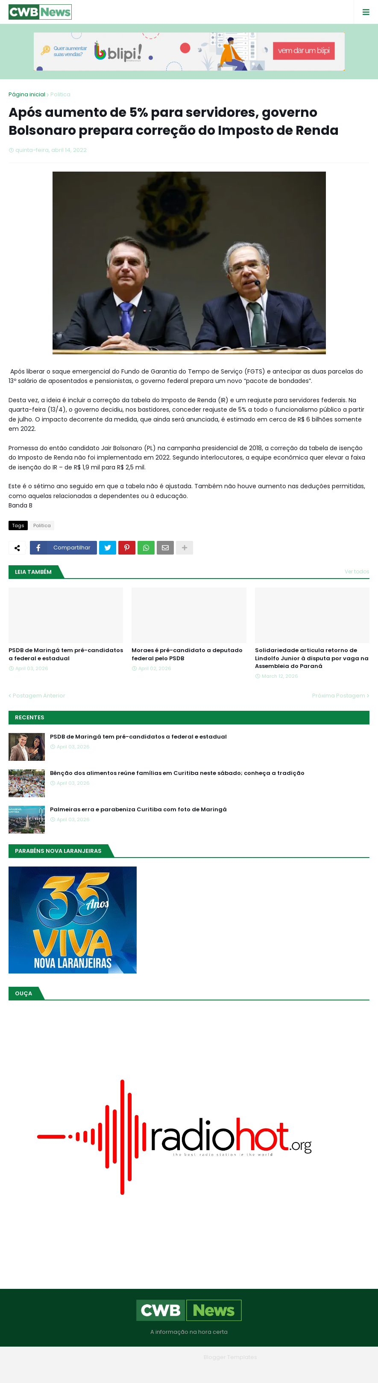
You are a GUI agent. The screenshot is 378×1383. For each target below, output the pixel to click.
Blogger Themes (177, 1357)
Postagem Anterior (39, 696)
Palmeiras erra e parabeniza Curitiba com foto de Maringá (138, 809)
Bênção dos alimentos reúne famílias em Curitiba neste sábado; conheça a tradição (177, 773)
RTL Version (243, 1370)
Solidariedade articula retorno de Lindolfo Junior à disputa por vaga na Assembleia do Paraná (312, 658)
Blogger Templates (230, 1357)
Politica (60, 94)
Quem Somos (166, 1370)
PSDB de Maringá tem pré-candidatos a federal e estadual (66, 654)
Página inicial (27, 94)
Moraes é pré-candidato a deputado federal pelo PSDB (187, 654)
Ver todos (357, 571)
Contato (206, 1370)
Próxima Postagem (338, 696)
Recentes (29, 717)
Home (127, 1370)
